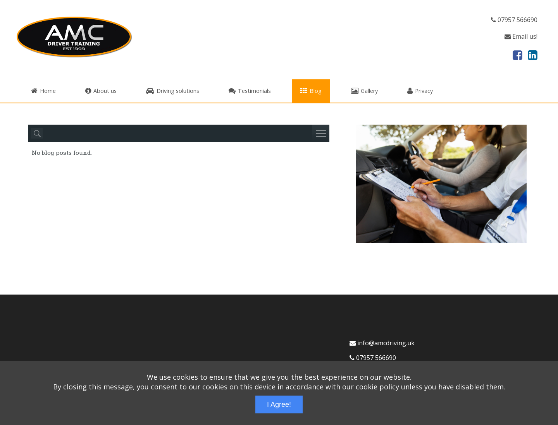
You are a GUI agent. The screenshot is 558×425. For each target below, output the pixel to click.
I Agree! (279, 404)
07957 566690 (514, 19)
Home (43, 91)
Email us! (521, 36)
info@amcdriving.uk (382, 343)
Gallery (364, 91)
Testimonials (250, 91)
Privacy (420, 91)
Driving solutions (172, 91)
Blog (311, 91)
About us (101, 91)
